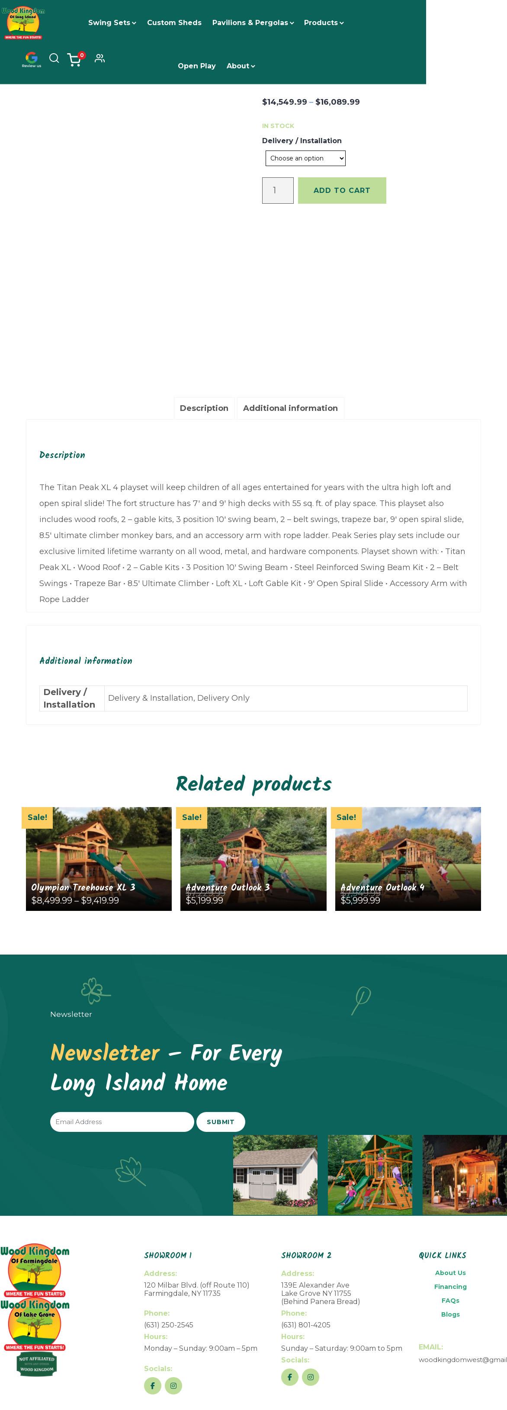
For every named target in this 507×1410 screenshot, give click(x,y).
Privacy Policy (474, 1387)
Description (204, 271)
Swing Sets (101, 23)
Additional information (290, 271)
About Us (450, 1136)
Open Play (366, 23)
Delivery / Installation (302, 141)
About (230, 66)
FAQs (450, 1163)
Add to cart (342, 190)
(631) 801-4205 (306, 1188)
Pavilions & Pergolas (242, 23)
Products (313, 23)
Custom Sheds (166, 23)
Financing (450, 1150)
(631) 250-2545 (168, 1188)
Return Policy (429, 1387)
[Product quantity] (278, 190)
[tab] (204, 271)
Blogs (450, 1177)
